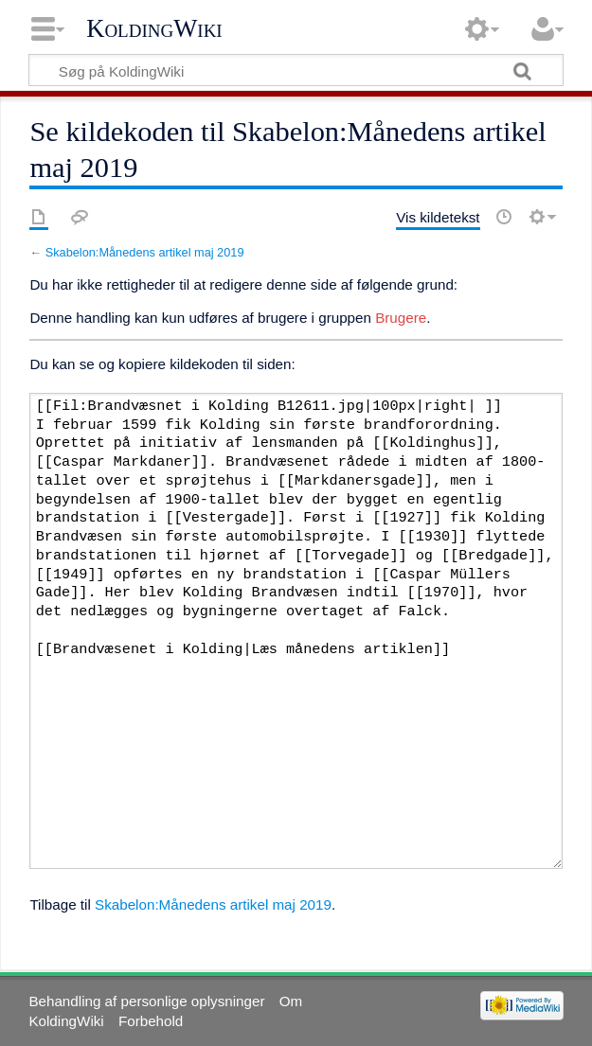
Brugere (400, 318)
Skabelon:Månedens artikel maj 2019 (144, 252)
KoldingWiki (154, 28)
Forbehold (150, 1021)
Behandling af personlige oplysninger (146, 1001)
